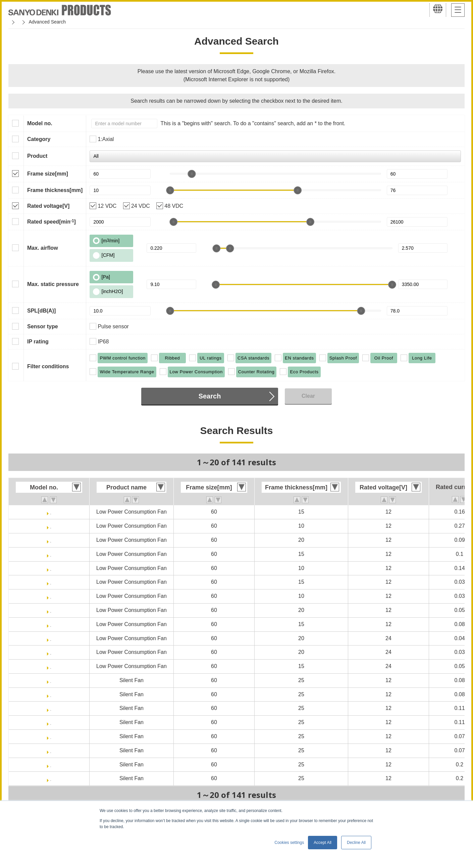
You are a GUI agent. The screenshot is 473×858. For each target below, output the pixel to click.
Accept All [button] (322, 842)
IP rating (38, 341)
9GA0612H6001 (50, 540)
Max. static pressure (53, 284)
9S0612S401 (50, 764)
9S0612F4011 (51, 694)
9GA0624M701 (51, 666)
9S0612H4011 (51, 722)
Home (14, 22)
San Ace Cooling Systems (58, 22)
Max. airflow (42, 248)
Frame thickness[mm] (55, 190)
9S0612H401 (50, 708)
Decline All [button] (356, 842)
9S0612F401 (50, 680)
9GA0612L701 (50, 582)
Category (38, 139)
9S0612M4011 (50, 750)
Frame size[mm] (47, 174)
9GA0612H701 (51, 554)
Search (210, 396)
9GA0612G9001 (50, 526)
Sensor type (42, 326)
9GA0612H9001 (50, 568)
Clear (308, 396)
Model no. (39, 123)
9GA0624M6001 (50, 652)
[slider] (192, 174)
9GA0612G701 (51, 512)
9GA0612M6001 (50, 610)
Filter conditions (48, 366)
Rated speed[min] (51, 222)
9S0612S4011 (50, 778)
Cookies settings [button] (289, 842)
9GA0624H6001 (50, 638)
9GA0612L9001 (51, 596)
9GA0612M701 (51, 624)
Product (37, 156)
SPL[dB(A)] (41, 311)
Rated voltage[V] (48, 206)
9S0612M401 (50, 736)
